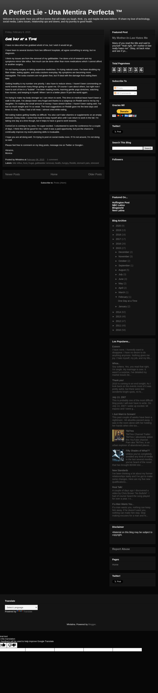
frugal (31, 163)
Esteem (116, 346)
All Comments (122, 93)
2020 (119, 225)
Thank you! (118, 380)
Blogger (92, 624)
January (122, 306)
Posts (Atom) (60, 183)
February (123, 297)
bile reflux (17, 163)
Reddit (72, 163)
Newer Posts (12, 174)
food (25, 163)
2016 (119, 243)
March (122, 292)
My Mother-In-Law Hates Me (130, 37)
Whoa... (116, 363)
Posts (118, 88)
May (120, 283)
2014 (119, 312)
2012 (119, 321)
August (122, 270)
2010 (119, 330)
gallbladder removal (44, 163)
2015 (119, 248)
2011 (119, 325)
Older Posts (95, 174)
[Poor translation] (12, 645)
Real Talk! (117, 487)
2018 (119, 234)
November (124, 256)
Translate (24, 611)
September (124, 265)
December (124, 252)
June (121, 279)
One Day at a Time (21, 38)
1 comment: (53, 159)
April (121, 288)
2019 (119, 230)
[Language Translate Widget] (21, 607)
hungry (65, 163)
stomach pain (83, 163)
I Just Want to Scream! (123, 414)
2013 (119, 316)
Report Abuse (121, 548)
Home (54, 174)
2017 (119, 239)
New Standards (120, 470)
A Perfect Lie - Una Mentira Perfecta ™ (62, 12)
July (120, 274)
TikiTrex (130, 431)
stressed (95, 163)
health (58, 163)
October (122, 261)
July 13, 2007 (119, 397)
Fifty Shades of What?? (138, 450)
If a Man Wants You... (123, 504)
